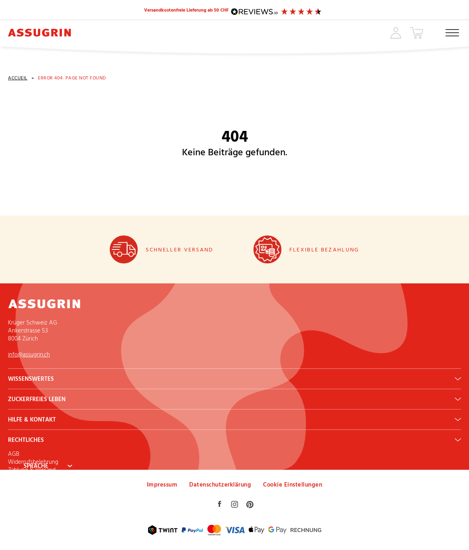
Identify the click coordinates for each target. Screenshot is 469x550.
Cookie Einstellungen (292, 485)
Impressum (162, 485)
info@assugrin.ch (29, 355)
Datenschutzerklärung (220, 485)
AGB (13, 454)
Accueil (18, 79)
